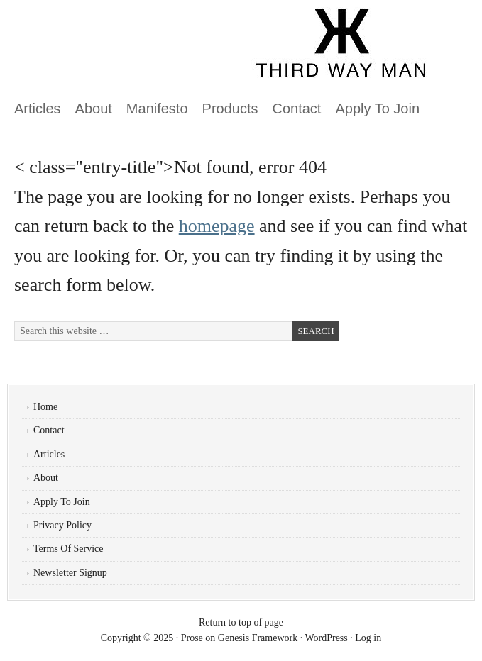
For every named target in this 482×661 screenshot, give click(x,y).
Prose (192, 638)
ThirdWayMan (167, 49)
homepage (217, 226)
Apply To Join (377, 108)
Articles (37, 108)
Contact (297, 108)
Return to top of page (241, 622)
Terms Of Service (68, 548)
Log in (368, 638)
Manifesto (157, 108)
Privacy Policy (62, 525)
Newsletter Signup (70, 572)
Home (45, 406)
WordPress (326, 638)
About (93, 108)
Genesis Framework (257, 638)
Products (230, 108)
